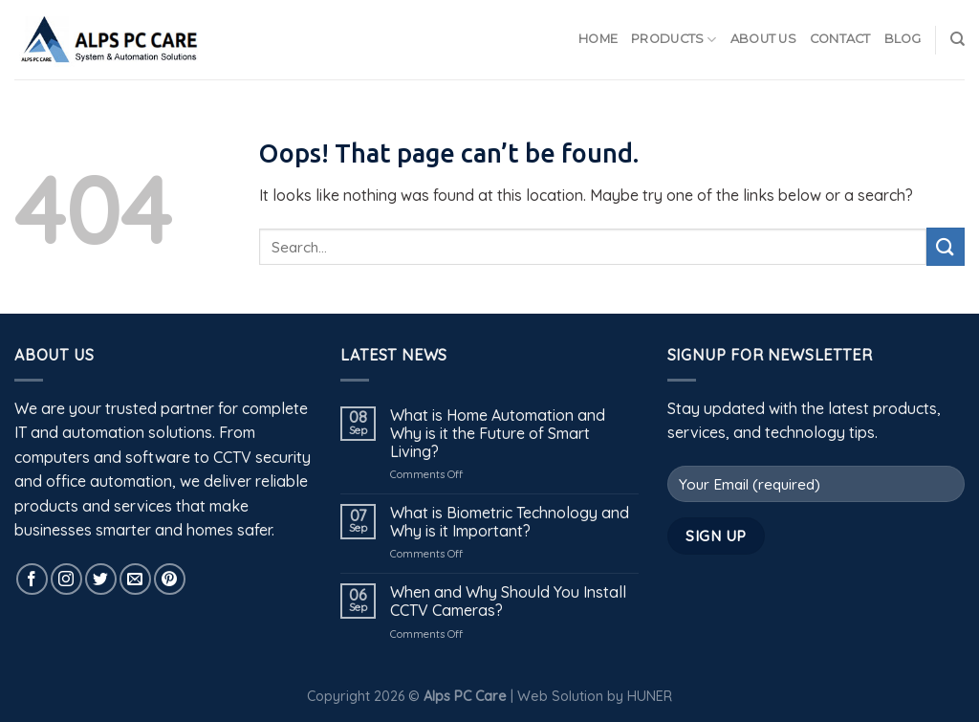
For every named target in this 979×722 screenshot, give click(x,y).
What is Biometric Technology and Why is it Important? (509, 522)
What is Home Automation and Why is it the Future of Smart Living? (497, 433)
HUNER (649, 696)
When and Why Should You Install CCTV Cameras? (508, 601)
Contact (840, 39)
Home (598, 39)
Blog (903, 39)
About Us (763, 39)
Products (674, 40)
